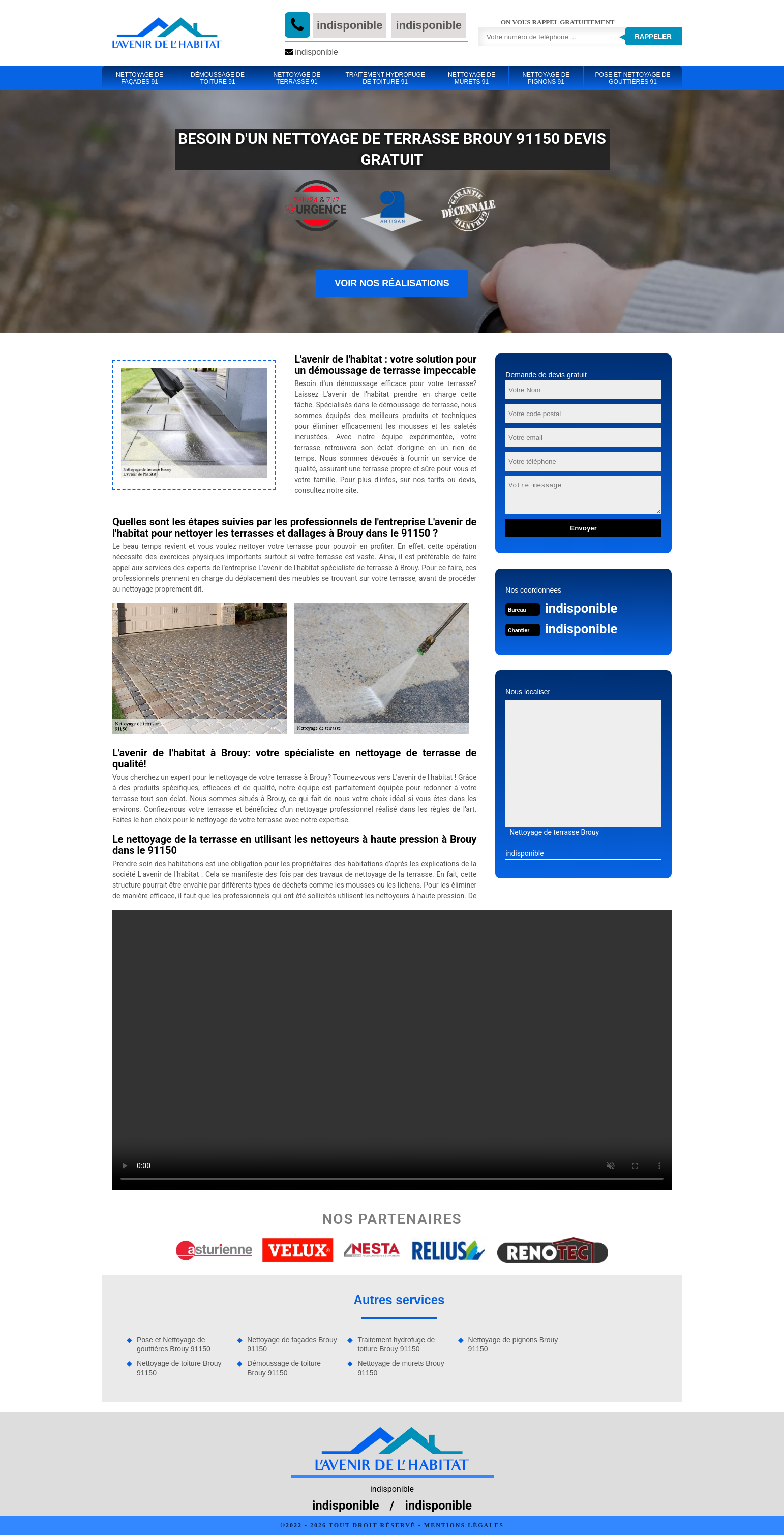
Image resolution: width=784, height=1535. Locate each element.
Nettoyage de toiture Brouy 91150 (179, 1367)
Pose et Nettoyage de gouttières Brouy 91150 (173, 1344)
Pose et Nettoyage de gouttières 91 (633, 78)
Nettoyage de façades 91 (139, 78)
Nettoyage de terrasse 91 (296, 78)
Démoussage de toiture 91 (218, 78)
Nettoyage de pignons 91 (545, 78)
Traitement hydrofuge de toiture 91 (385, 78)
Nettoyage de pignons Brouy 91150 (513, 1344)
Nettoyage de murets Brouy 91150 (400, 1367)
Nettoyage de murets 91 (471, 78)
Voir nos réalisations (392, 283)
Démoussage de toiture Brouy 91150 (284, 1367)
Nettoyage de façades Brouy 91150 (292, 1344)
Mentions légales (464, 1525)
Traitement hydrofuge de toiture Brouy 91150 (396, 1344)
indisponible (350, 25)
